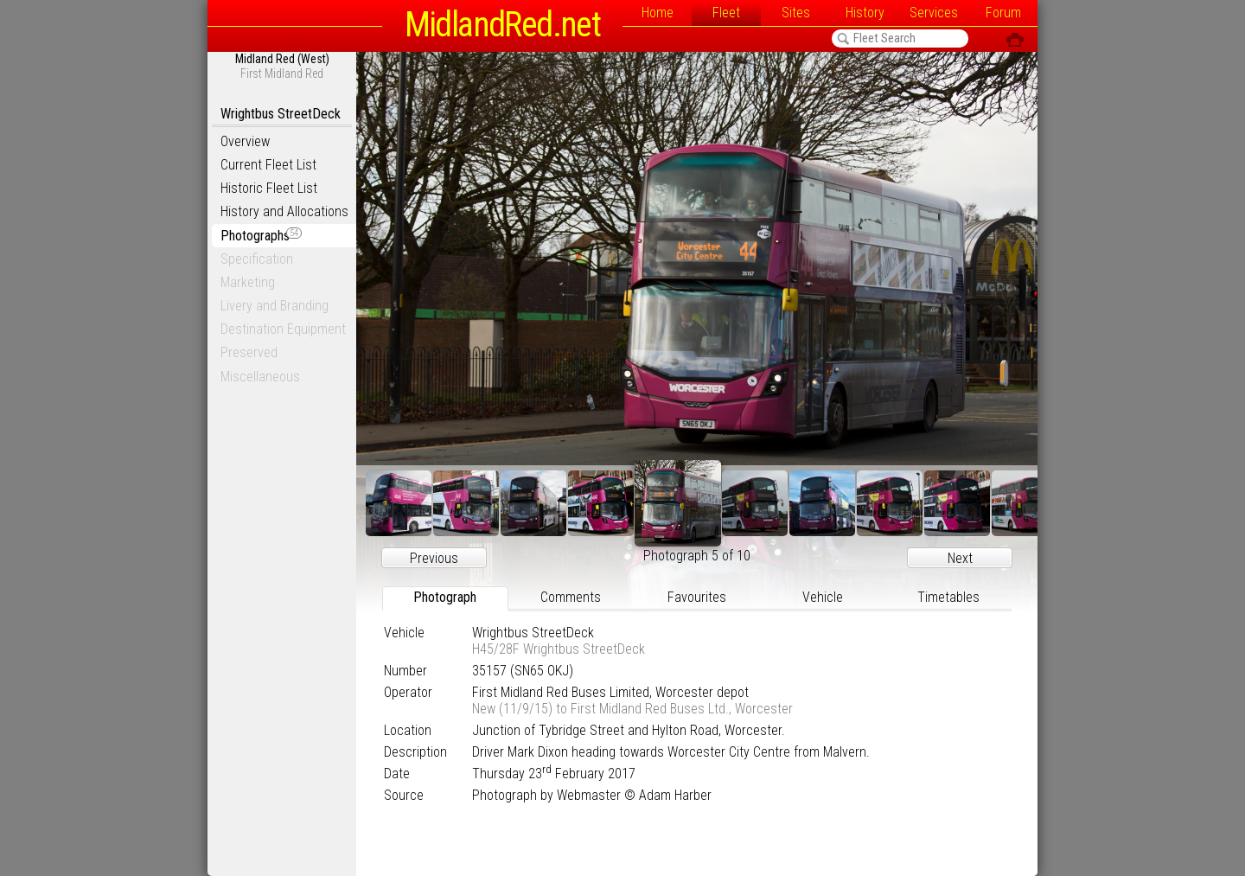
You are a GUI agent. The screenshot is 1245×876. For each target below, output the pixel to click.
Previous (434, 558)
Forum (1003, 12)
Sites (796, 12)
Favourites (696, 597)
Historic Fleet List (268, 188)
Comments (570, 597)
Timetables (948, 597)
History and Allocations (284, 211)
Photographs (261, 235)
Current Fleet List (268, 165)
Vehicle (822, 597)
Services (934, 12)
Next (960, 558)
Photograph (444, 597)
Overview (245, 141)
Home (658, 12)
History (865, 12)
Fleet (726, 12)
